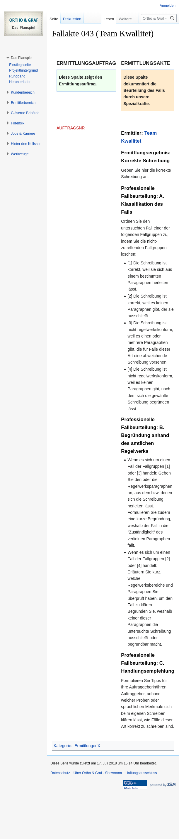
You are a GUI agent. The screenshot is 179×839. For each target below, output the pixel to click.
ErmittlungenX (87, 745)
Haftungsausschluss (141, 773)
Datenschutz (60, 773)
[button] (21, 58)
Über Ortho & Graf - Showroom (98, 773)
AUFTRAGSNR (71, 128)
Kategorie (62, 745)
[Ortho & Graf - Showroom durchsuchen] (159, 18)
